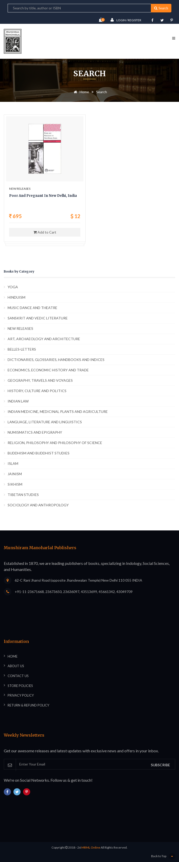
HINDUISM (16, 297)
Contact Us (18, 676)
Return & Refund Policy (28, 705)
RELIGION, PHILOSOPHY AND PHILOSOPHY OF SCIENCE (55, 442)
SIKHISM (15, 484)
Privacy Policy (21, 695)
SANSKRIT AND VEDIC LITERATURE (38, 318)
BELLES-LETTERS (22, 349)
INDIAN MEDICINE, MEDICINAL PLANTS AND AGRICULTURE (58, 411)
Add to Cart (44, 232)
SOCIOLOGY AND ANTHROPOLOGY (38, 505)
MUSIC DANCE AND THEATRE (32, 307)
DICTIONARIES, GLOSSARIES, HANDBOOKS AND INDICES (56, 359)
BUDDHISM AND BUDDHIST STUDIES (38, 453)
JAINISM (15, 474)
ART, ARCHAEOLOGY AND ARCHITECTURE (44, 339)
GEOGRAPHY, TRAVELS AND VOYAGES (40, 380)
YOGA (13, 287)
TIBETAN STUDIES (23, 494)
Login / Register (126, 20)
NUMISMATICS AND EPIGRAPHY (35, 432)
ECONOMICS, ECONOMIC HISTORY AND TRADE (48, 370)
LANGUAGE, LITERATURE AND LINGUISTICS (45, 422)
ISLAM (13, 463)
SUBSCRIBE (160, 765)
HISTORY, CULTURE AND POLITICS (37, 391)
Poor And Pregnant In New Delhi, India (43, 196)
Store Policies (20, 686)
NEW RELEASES (20, 328)
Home (80, 92)
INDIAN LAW (18, 401)
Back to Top (163, 856)
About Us (16, 666)
